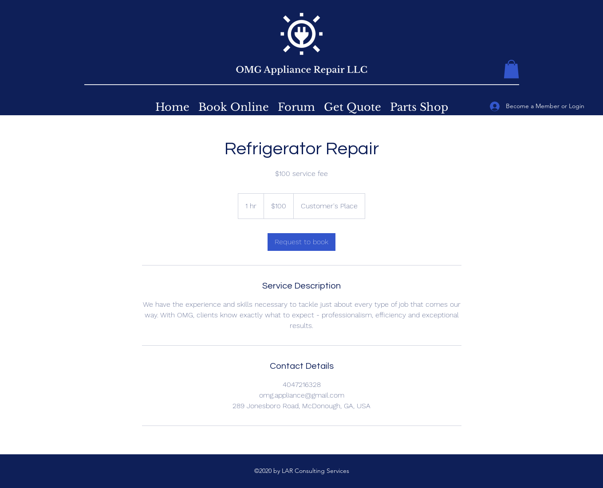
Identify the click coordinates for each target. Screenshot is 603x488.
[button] (511, 69)
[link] (301, 242)
